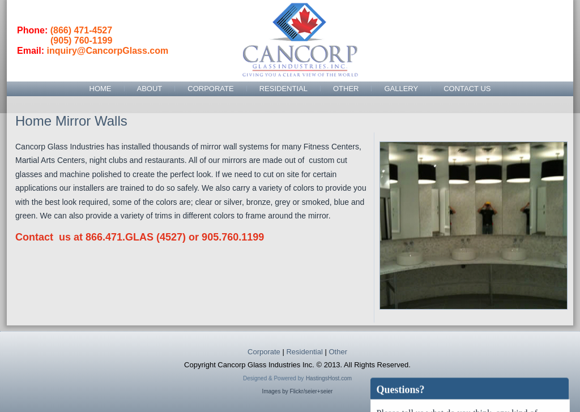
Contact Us (467, 88)
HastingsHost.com (329, 378)
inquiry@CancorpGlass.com (107, 50)
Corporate (210, 88)
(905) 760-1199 (81, 40)
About (150, 88)
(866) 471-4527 (81, 30)
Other (346, 88)
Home (100, 88)
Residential (283, 88)
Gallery (401, 88)
